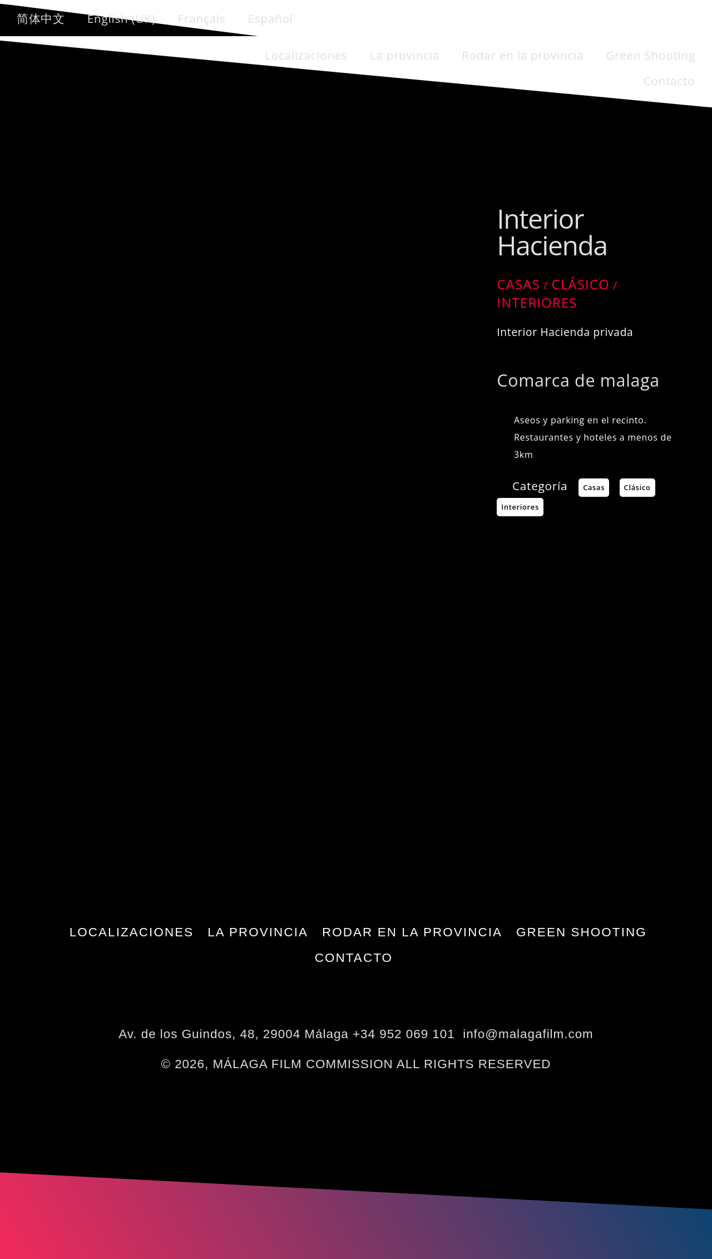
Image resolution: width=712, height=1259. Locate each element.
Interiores (537, 302)
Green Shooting (650, 55)
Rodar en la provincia (523, 55)
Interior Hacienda (552, 231)
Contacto (669, 80)
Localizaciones (306, 55)
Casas (518, 284)
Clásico (580, 284)
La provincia (404, 55)
